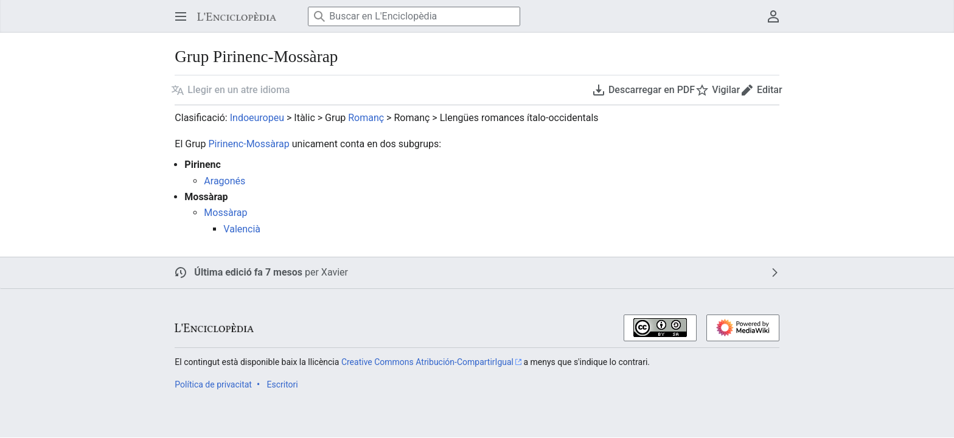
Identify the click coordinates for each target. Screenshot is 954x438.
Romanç (366, 117)
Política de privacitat (213, 384)
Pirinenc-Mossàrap (248, 144)
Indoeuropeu (257, 117)
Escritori (282, 384)
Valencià (241, 229)
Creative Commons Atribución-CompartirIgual (427, 362)
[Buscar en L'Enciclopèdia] (414, 16)
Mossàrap (225, 212)
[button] (230, 90)
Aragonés (224, 181)
